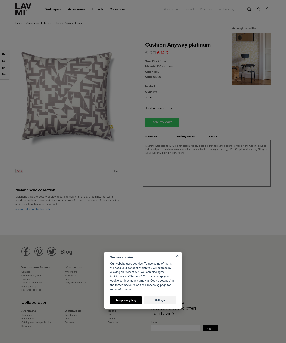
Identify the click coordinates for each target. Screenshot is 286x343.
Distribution (71, 315)
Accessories (76, 9)
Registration (27, 318)
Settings (160, 300)
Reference (206, 9)
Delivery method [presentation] (186, 136)
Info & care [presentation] (151, 136)
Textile (47, 23)
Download (26, 326)
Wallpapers (53, 9)
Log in (210, 328)
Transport (26, 279)
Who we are (171, 9)
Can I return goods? (31, 275)
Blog (66, 251)
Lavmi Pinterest (38, 251)
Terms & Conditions (32, 282)
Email (154, 322)
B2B (110, 315)
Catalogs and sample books (36, 322)
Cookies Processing (147, 285)
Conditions (27, 315)
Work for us (71, 275)
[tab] (159, 136)
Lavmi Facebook (25, 251)
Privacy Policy (28, 286)
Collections (118, 9)
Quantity (151, 92)
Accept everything (125, 300)
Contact (189, 9)
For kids (97, 9)
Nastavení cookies (31, 290)
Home (18, 23)
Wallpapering (227, 9)
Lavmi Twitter (51, 251)
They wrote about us (76, 282)
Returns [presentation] (213, 136)
